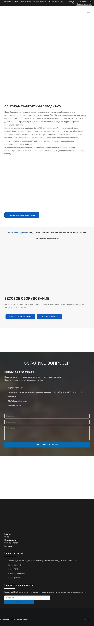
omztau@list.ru (71, 2)
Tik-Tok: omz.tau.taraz (17, 401)
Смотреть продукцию (20, 317)
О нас (6, 537)
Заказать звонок (84, 4)
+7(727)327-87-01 (15, 388)
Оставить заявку (49, 317)
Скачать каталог (11, 543)
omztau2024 (13, 397)
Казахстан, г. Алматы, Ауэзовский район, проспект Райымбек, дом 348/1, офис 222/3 (33, 2)
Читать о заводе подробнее (21, 215)
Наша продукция (11, 540)
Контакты (8, 546)
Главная (7, 534)
